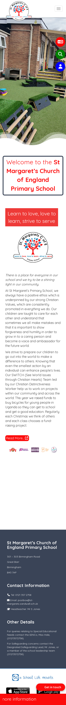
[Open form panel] (50, 687)
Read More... (17, 438)
